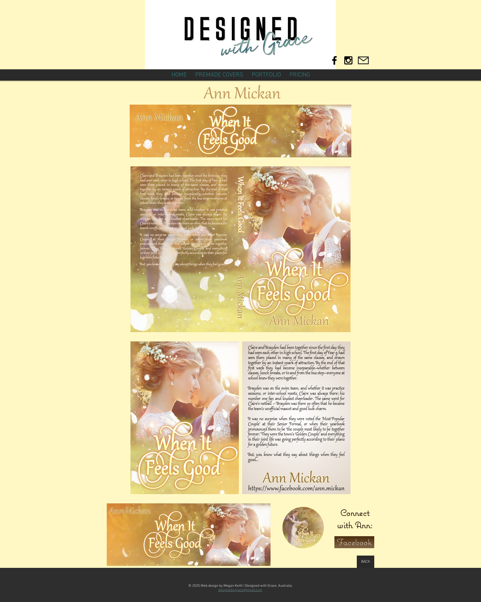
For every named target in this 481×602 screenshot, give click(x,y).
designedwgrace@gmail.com (240, 590)
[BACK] (365, 562)
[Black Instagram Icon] (348, 60)
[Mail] (363, 60)
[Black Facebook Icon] (334, 60)
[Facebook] (354, 542)
